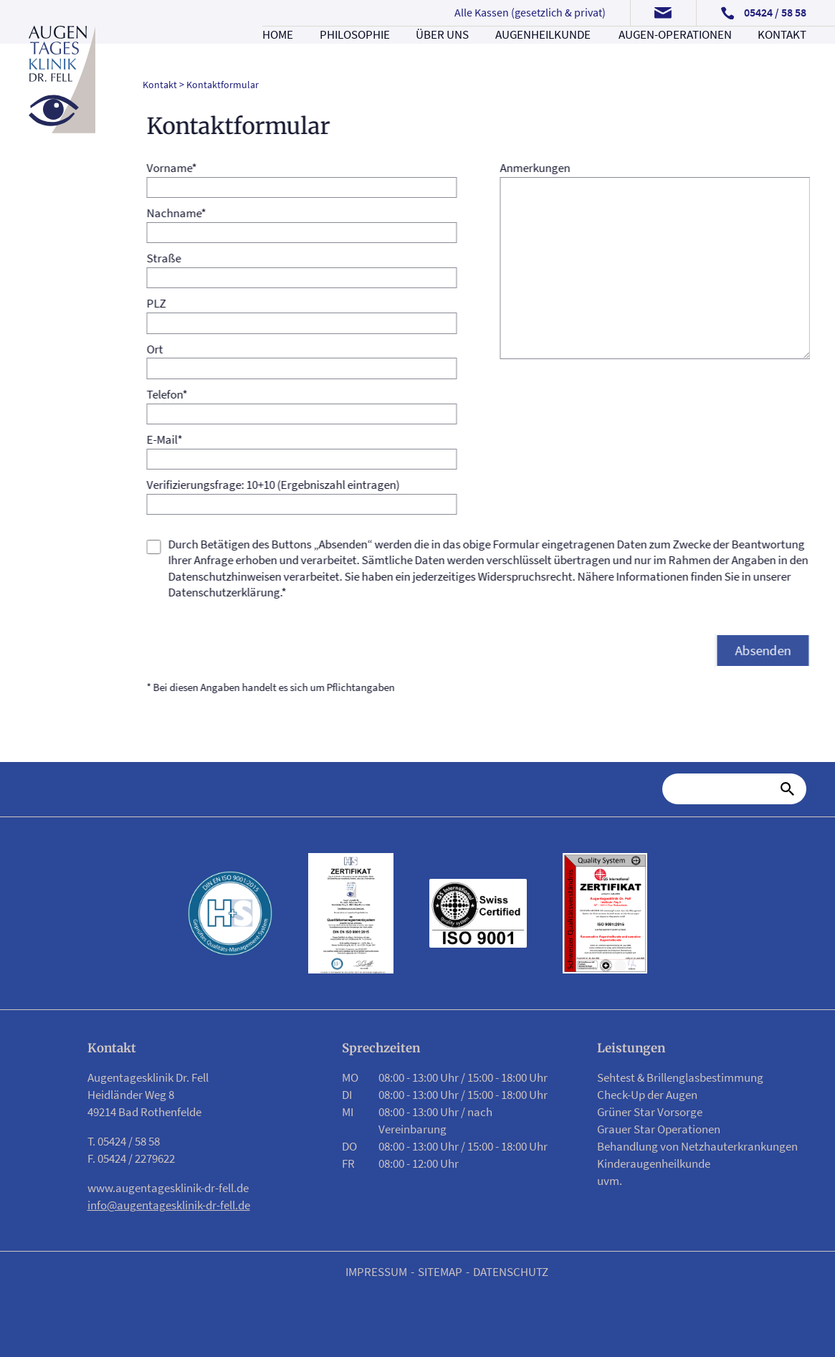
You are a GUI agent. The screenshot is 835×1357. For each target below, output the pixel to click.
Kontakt (782, 51)
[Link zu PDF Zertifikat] (350, 913)
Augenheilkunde (543, 51)
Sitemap (440, 1272)
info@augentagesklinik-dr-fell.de (168, 1205)
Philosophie (355, 51)
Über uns (442, 51)
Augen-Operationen (675, 51)
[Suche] (724, 789)
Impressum (376, 1272)
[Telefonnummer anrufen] (763, 13)
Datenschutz (510, 1272)
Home (278, 51)
